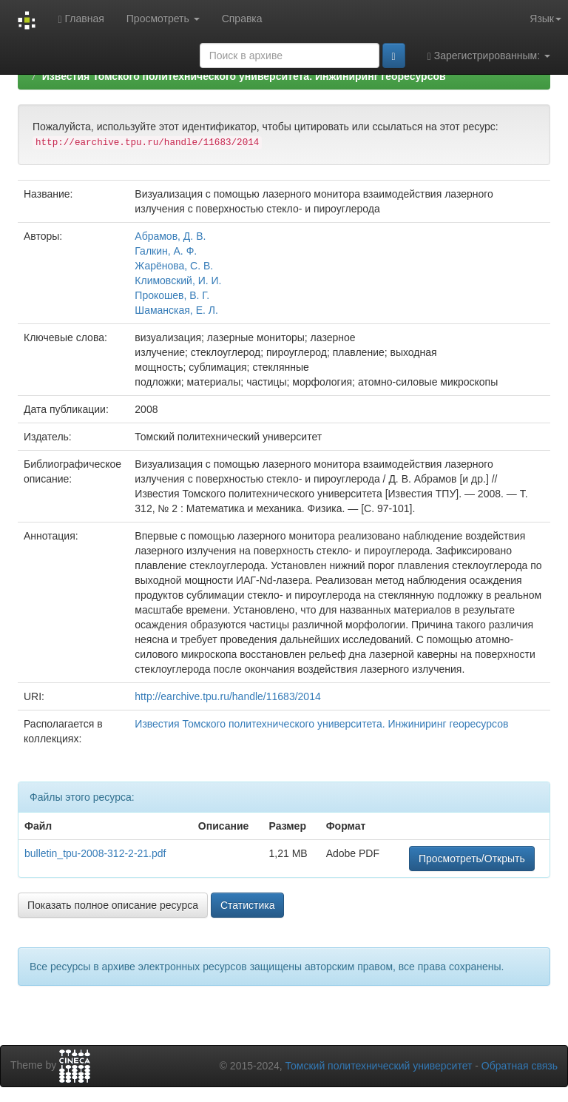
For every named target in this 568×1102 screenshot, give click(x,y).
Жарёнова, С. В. (174, 266)
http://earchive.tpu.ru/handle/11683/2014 (227, 696)
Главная (81, 19)
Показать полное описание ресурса (112, 905)
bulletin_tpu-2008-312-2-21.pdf (95, 853)
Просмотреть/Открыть (472, 858)
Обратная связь (519, 1066)
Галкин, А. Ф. (166, 251)
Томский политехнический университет (379, 1066)
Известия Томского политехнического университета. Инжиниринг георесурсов (244, 76)
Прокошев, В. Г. (172, 295)
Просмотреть (163, 18)
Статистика (247, 905)
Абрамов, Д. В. (170, 236)
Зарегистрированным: (488, 56)
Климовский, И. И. (178, 280)
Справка (242, 18)
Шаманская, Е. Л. (176, 310)
